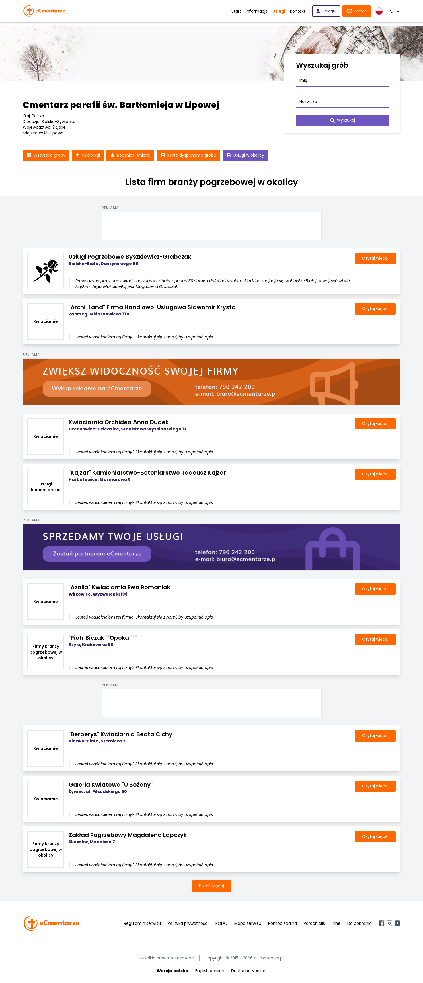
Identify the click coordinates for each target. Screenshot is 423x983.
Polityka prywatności (188, 924)
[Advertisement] (211, 225)
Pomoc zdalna (282, 924)
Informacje (257, 11)
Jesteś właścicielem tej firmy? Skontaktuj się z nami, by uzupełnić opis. (144, 337)
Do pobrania (359, 924)
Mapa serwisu (247, 924)
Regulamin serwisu (142, 924)
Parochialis (314, 924)
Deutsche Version (248, 971)
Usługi (278, 11)
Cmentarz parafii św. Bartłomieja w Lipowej (121, 105)
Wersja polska (172, 971)
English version (209, 971)
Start (236, 11)
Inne (336, 924)
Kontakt (297, 11)
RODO (221, 924)
